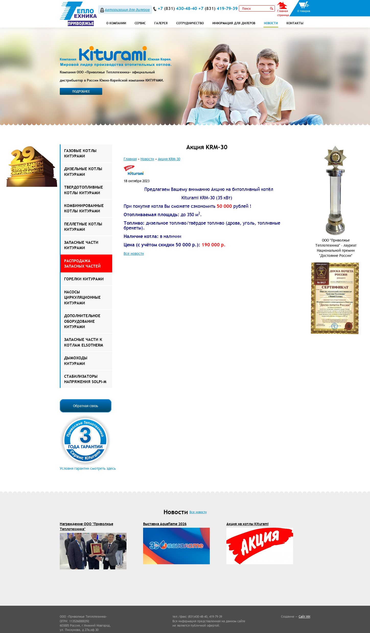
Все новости (134, 253)
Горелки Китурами (84, 279)
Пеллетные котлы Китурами (83, 227)
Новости (271, 23)
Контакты (294, 23)
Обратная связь (85, 406)
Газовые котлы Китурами (80, 153)
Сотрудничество (190, 23)
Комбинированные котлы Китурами (84, 208)
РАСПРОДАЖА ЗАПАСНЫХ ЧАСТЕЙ (82, 263)
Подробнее (81, 91)
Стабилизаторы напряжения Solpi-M (85, 379)
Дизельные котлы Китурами (83, 171)
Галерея (161, 23)
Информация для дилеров (233, 23)
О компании (116, 23)
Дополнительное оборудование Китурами (82, 321)
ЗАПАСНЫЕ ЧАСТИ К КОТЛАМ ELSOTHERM (83, 342)
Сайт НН (304, 616)
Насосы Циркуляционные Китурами (82, 297)
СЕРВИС (140, 23)
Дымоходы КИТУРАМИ (75, 360)
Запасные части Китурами (81, 245)
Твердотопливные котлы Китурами (83, 190)
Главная (130, 159)
